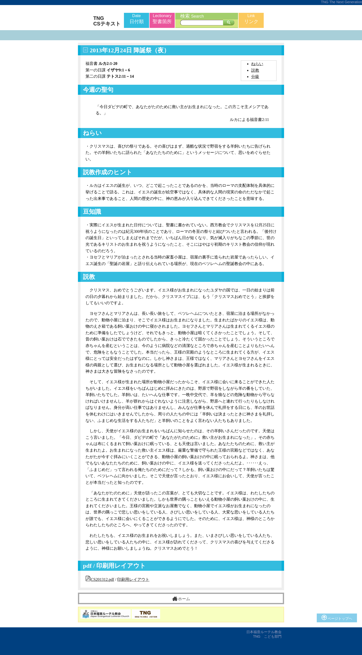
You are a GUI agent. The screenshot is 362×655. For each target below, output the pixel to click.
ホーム (181, 599)
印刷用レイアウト (133, 579)
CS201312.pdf (102, 579)
